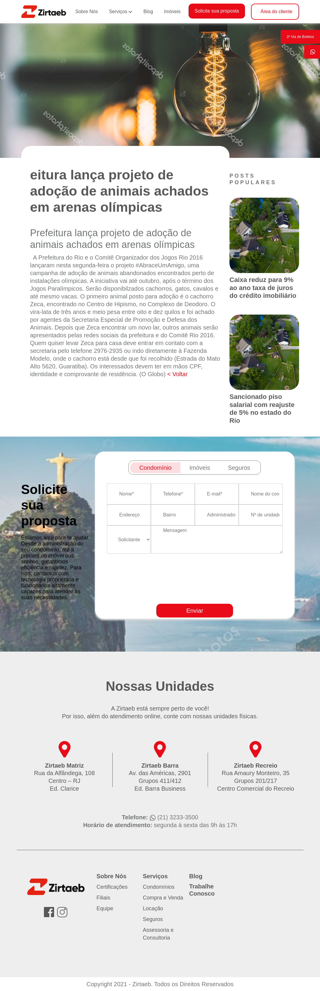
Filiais (103, 898)
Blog (148, 11)
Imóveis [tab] (199, 467)
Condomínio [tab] (155, 467)
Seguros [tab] (239, 467)
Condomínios (158, 887)
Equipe (105, 908)
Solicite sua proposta (217, 10)
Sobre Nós (86, 11)
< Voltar (177, 374)
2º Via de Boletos (300, 37)
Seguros (153, 919)
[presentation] (219, 596)
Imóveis (172, 11)
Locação (153, 908)
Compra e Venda (163, 898)
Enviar (194, 610)
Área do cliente (277, 11)
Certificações (112, 887)
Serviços (118, 11)
